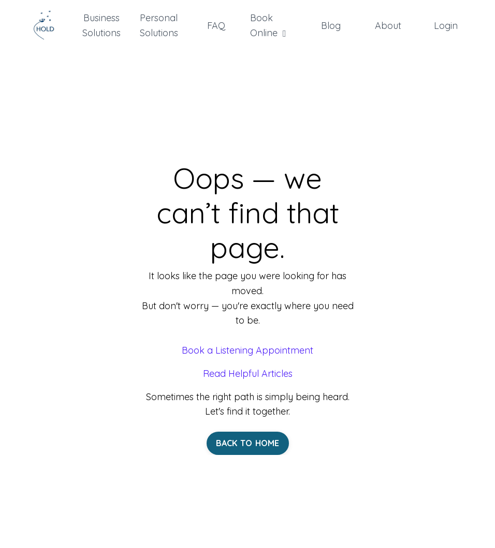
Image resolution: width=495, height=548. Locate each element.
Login (446, 26)
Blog (331, 26)
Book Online (268, 25)
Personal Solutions (159, 25)
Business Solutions (101, 25)
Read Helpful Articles (248, 373)
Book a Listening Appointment (247, 350)
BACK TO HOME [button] (248, 443)
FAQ (216, 26)
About (388, 26)
